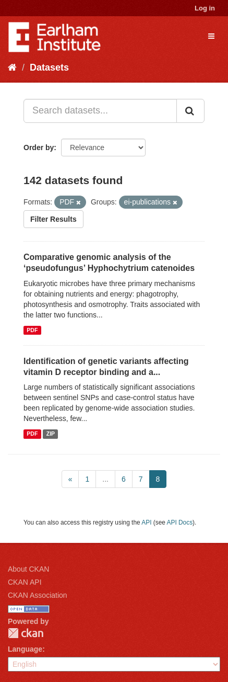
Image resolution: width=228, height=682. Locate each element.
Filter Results (53, 219)
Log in (205, 8)
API (146, 522)
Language (25, 649)
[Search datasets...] (100, 111)
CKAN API (25, 582)
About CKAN (28, 569)
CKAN (25, 633)
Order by (38, 147)
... (105, 479)
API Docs (180, 522)
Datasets (49, 67)
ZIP (50, 433)
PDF (32, 330)
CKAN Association (37, 595)
